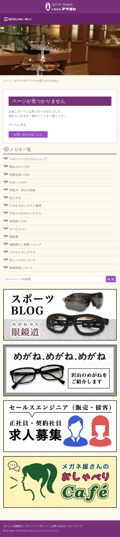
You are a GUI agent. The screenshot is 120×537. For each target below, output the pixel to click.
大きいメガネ (18, 182)
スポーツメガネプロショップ (28, 159)
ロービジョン (18, 229)
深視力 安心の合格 (22, 190)
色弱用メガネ (18, 221)
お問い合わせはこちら (28, 134)
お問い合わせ (58, 526)
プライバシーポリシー (37, 526)
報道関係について (21, 268)
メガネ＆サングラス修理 (25, 205)
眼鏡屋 (13, 236)
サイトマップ (75, 526)
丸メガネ (15, 198)
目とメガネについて (22, 260)
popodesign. (53, 530)
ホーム (7, 80)
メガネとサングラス (22, 252)
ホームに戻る (17, 124)
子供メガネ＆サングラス (25, 213)
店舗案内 (18, 526)
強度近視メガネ (19, 174)
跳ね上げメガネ (19, 166)
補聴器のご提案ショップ (25, 244)
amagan (10, 530)
